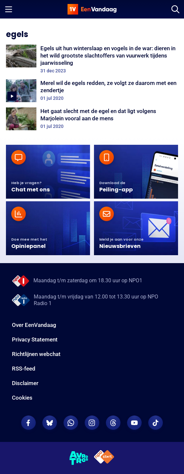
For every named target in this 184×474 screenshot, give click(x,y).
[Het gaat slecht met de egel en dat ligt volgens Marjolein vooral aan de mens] (92, 118)
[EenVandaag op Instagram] (92, 422)
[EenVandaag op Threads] (113, 422)
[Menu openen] (8, 9)
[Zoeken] (175, 9)
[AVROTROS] (78, 458)
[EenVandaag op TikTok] (155, 422)
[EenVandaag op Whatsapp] (71, 422)
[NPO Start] (104, 458)
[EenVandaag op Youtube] (134, 422)
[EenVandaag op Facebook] (28, 422)
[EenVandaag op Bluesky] (49, 422)
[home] (92, 9)
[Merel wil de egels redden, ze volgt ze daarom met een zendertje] (92, 90)
